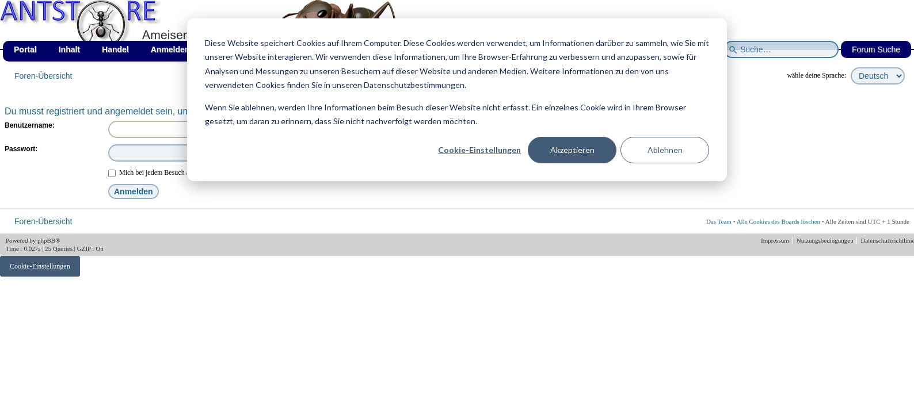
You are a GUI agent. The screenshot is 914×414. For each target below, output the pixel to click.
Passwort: (21, 149)
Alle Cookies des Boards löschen (778, 221)
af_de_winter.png (130, 0)
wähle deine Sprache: (816, 75)
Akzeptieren (572, 150)
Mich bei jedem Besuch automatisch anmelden (178, 172)
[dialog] (457, 99)
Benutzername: (30, 125)
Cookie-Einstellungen (479, 150)
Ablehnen (665, 150)
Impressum (776, 240)
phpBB (46, 240)
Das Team (719, 221)
